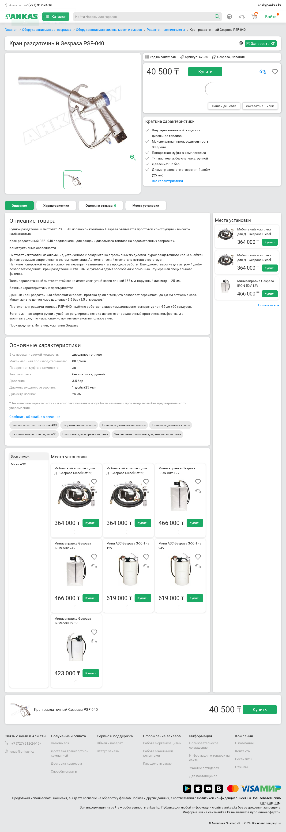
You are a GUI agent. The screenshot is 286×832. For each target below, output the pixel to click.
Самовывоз (60, 743)
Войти (272, 16)
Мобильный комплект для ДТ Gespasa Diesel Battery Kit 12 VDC (254, 234)
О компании (244, 743)
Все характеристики (167, 181)
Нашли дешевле (224, 106)
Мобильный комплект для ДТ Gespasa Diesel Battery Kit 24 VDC (254, 259)
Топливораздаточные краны (170, 425)
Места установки (145, 205)
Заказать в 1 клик (260, 106)
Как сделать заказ (157, 763)
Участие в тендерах (204, 768)
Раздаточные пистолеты (79, 425)
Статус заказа (108, 751)
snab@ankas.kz (269, 5)
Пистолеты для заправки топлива (85, 434)
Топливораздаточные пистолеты (124, 425)
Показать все (268, 305)
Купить (205, 71)
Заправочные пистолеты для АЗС (34, 425)
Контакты (243, 751)
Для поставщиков (203, 776)
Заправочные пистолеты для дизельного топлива (147, 434)
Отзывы (241, 767)
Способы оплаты (64, 771)
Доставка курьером (66, 763)
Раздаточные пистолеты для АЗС (34, 434)
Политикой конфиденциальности (222, 798)
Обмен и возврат (110, 743)
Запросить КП (263, 43)
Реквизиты (243, 759)
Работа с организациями (162, 743)
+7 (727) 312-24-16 (38, 5)
